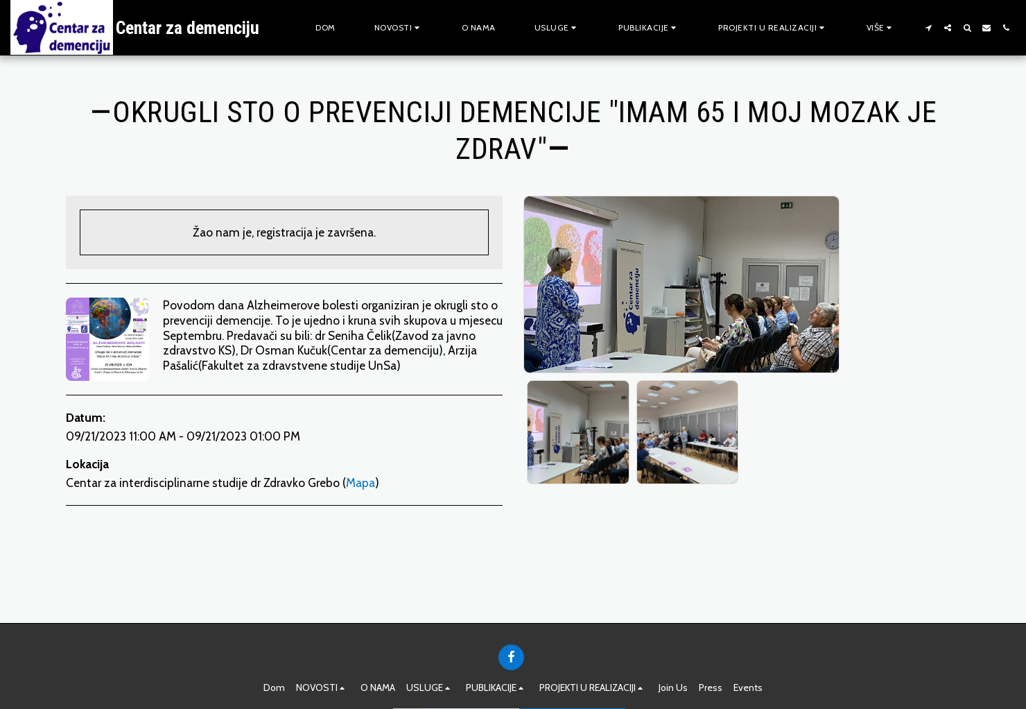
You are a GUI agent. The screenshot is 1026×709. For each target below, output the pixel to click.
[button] (398, 27)
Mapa (360, 482)
